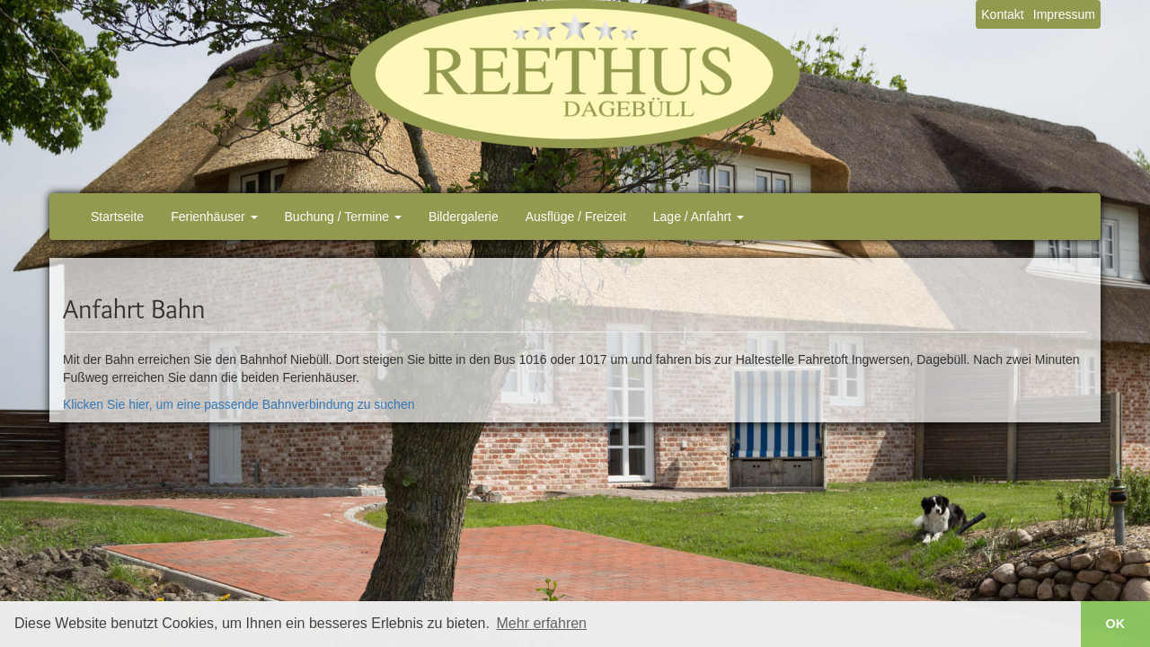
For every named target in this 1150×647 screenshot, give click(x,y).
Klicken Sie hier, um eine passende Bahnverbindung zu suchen (238, 404)
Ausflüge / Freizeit (576, 216)
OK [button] (1116, 623)
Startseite (117, 216)
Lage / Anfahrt (698, 216)
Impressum (1064, 14)
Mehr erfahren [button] (542, 623)
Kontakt (1002, 14)
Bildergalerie (464, 216)
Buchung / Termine (343, 216)
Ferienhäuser (214, 216)
